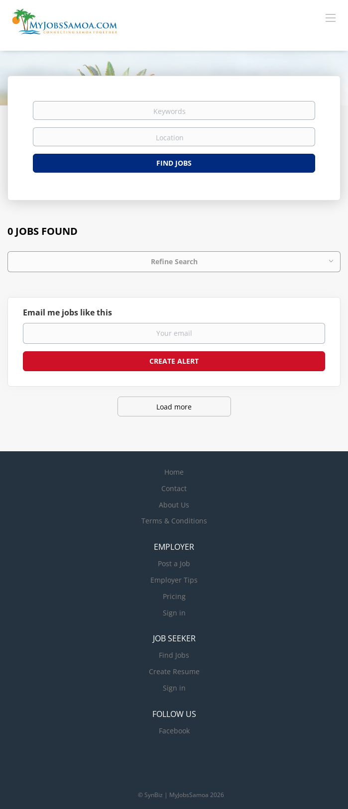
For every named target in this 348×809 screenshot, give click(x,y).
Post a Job (174, 563)
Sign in (174, 612)
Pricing (174, 596)
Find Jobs (174, 163)
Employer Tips (174, 580)
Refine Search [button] (174, 261)
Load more (174, 406)
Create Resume (174, 671)
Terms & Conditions (174, 520)
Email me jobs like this (67, 312)
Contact (174, 488)
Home (174, 472)
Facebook (174, 730)
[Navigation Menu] (331, 17)
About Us (174, 504)
